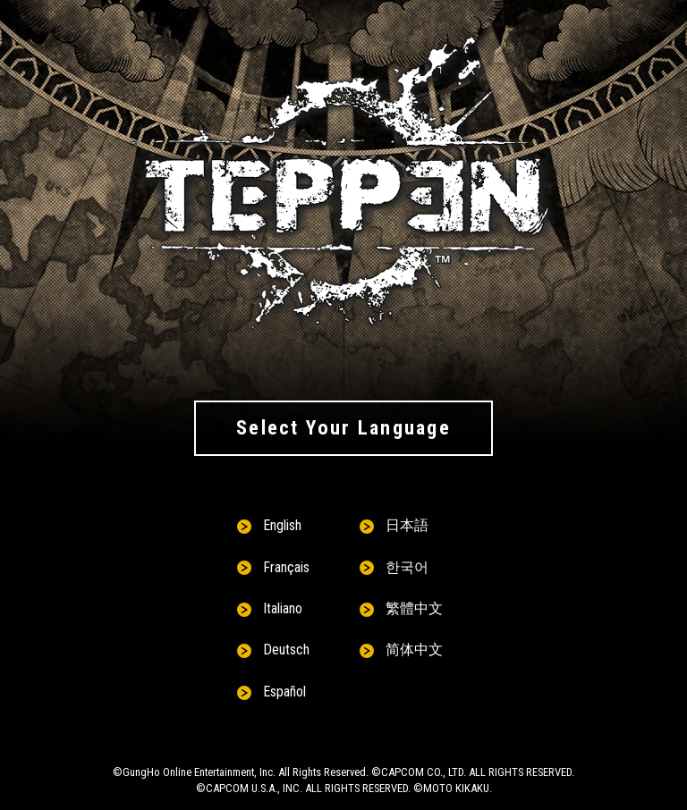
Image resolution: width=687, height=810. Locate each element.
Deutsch (286, 649)
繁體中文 (414, 608)
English (282, 525)
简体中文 (414, 649)
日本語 (407, 525)
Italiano (282, 608)
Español (284, 691)
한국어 (407, 567)
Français (286, 567)
